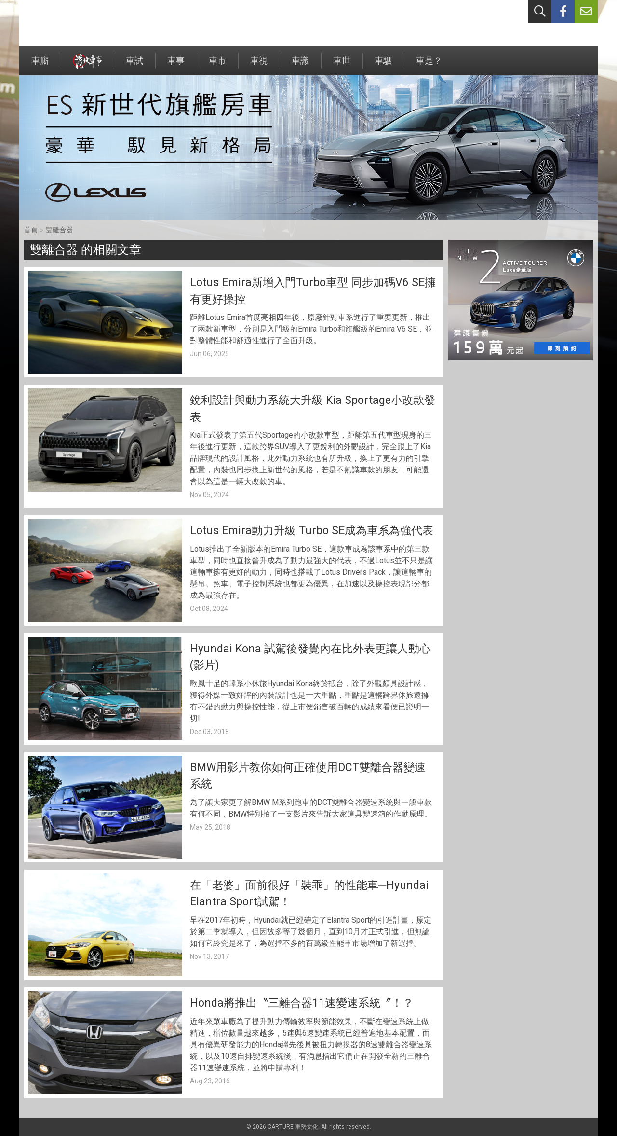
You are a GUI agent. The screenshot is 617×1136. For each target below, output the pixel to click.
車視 (259, 65)
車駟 (383, 65)
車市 (217, 65)
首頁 (31, 230)
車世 (341, 65)
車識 (300, 65)
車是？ (429, 65)
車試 (134, 65)
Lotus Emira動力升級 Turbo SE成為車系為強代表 (311, 530)
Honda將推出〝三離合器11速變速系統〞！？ (302, 1003)
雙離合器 (59, 230)
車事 (176, 65)
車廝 (40, 65)
